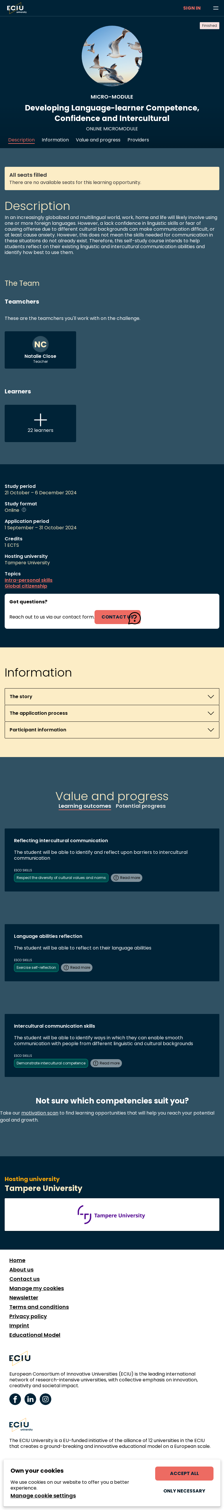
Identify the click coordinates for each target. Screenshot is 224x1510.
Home (17, 1260)
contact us (118, 617)
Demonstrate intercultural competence (51, 1063)
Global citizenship (26, 586)
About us (21, 1269)
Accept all (184, 1473)
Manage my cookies (36, 1288)
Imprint (19, 1325)
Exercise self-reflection (36, 967)
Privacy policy (28, 1316)
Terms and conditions (39, 1307)
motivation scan (39, 1113)
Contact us (24, 1279)
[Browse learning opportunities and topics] (216, 8)
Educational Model (34, 1335)
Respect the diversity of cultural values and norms (61, 877)
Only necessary (184, 1491)
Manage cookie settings (43, 1495)
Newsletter (23, 1297)
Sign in (192, 8)
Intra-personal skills (28, 580)
